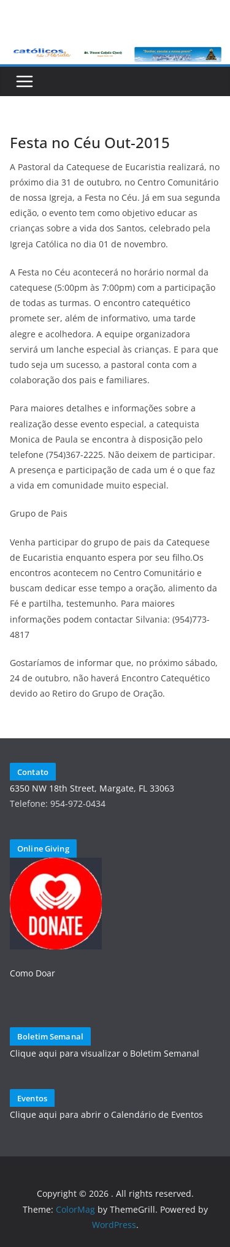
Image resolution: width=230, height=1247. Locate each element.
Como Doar (32, 973)
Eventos (32, 1098)
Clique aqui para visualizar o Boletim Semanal (104, 1053)
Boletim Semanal (50, 1036)
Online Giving (43, 848)
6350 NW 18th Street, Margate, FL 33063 (92, 788)
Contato (32, 771)
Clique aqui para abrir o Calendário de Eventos (106, 1114)
